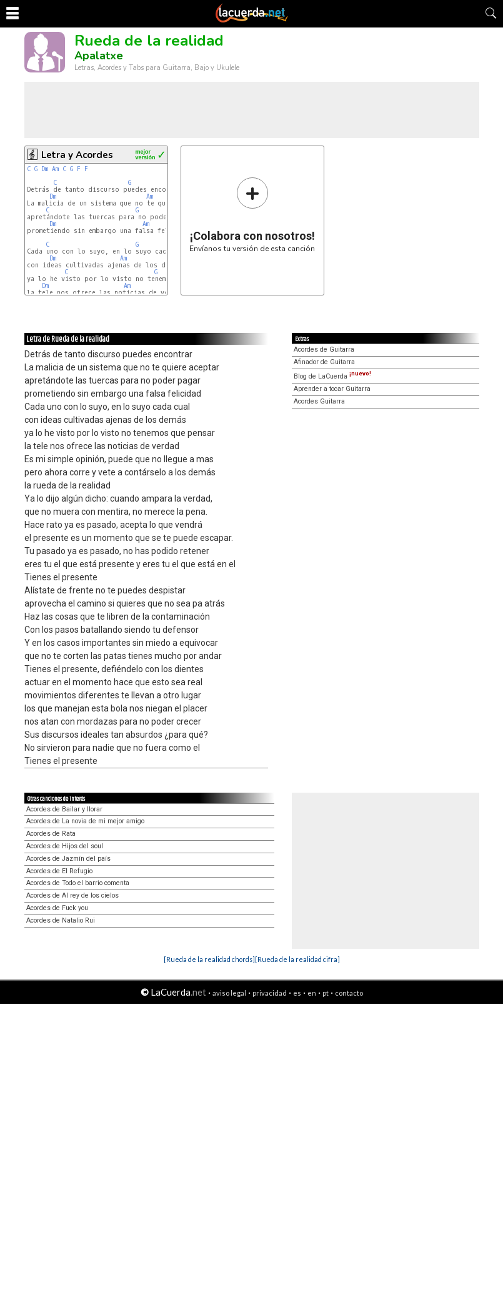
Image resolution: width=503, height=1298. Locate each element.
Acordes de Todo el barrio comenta (77, 883)
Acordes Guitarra (319, 401)
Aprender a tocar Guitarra (332, 389)
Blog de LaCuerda (332, 376)
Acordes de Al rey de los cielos (72, 895)
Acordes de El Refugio (59, 871)
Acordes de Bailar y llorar (64, 809)
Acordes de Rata (51, 834)
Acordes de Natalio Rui (60, 920)
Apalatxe (98, 55)
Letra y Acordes (77, 155)
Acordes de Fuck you (57, 908)
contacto (349, 993)
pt (325, 993)
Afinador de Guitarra (324, 362)
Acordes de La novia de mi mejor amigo (85, 821)
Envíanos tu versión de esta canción (252, 215)
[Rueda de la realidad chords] (209, 959)
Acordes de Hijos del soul (64, 846)
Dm (44, 169)
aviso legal (229, 993)
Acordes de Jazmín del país (68, 859)
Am (55, 169)
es (297, 993)
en (311, 993)
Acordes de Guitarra (324, 349)
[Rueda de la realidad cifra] (297, 959)
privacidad (269, 993)
